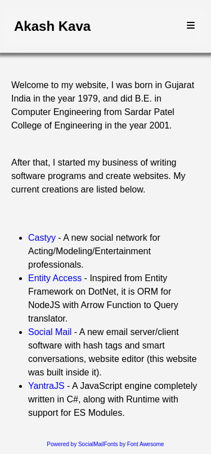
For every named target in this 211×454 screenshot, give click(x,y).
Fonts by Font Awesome (134, 444)
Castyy (42, 237)
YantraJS (46, 386)
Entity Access (55, 278)
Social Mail (49, 332)
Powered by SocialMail (75, 444)
